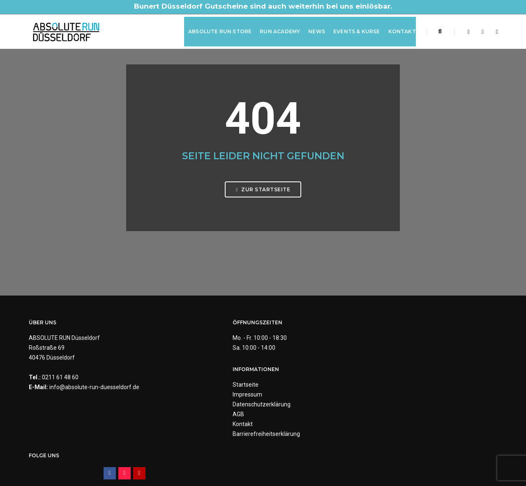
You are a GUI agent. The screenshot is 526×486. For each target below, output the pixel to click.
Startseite (282, 341)
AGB (275, 370)
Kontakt (398, 30)
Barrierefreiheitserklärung (303, 390)
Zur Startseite (263, 202)
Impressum (284, 351)
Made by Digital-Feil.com (263, 461)
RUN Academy (276, 30)
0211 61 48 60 (60, 381)
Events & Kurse (353, 30)
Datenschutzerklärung (298, 361)
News (313, 30)
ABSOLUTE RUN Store (216, 30)
